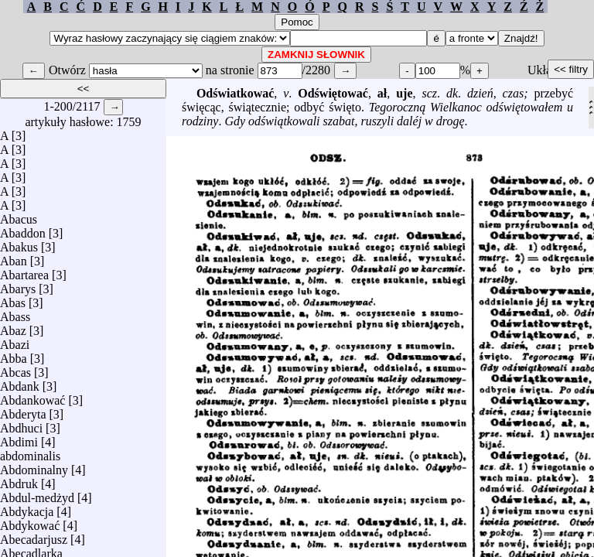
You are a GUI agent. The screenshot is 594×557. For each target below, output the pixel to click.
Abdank (19, 382)
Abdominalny (34, 466)
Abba (13, 354)
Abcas (15, 368)
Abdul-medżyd (37, 494)
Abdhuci (21, 424)
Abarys (18, 285)
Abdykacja (26, 507)
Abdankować (32, 396)
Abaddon (23, 229)
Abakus (19, 243)
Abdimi (19, 438)
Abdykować (30, 521)
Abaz (13, 326)
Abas (13, 299)
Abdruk (19, 480)
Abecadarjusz (33, 535)
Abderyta (23, 410)
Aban (13, 257)
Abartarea (24, 271)
